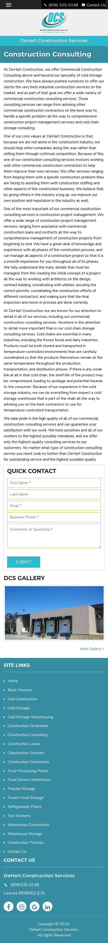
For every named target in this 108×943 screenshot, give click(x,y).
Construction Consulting (27, 735)
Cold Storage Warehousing (30, 717)
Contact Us (94, 5)
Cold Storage (19, 708)
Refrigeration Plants (25, 806)
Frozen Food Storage (26, 797)
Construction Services (26, 753)
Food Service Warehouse (29, 779)
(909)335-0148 (24, 885)
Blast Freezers (20, 690)
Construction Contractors (28, 762)
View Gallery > (92, 648)
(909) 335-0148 (61, 5)
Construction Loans (24, 744)
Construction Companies (28, 726)
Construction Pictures (26, 842)
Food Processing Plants (28, 771)
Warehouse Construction (28, 824)
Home (13, 681)
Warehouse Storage (25, 833)
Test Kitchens (19, 815)
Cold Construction (22, 699)
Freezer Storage (21, 788)
